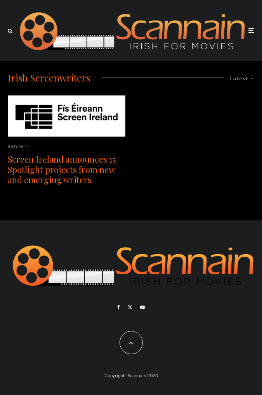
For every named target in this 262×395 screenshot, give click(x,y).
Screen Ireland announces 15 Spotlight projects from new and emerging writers (62, 169)
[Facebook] (118, 307)
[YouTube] (142, 307)
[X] (130, 307)
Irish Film (18, 146)
